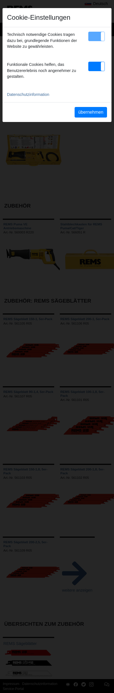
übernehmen (90, 112)
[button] (96, 36)
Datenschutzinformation (28, 94)
